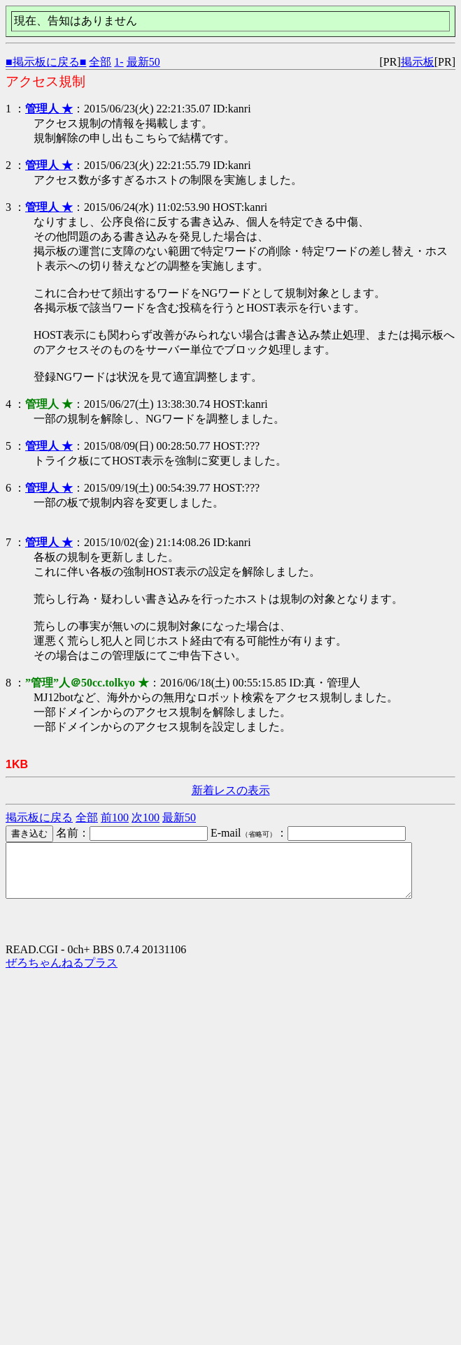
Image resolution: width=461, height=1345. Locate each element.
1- (118, 62)
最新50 (143, 62)
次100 (145, 817)
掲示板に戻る (39, 817)
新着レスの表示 (231, 790)
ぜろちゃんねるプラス (62, 973)
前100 (115, 817)
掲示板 (417, 62)
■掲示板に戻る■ (46, 62)
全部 (100, 62)
